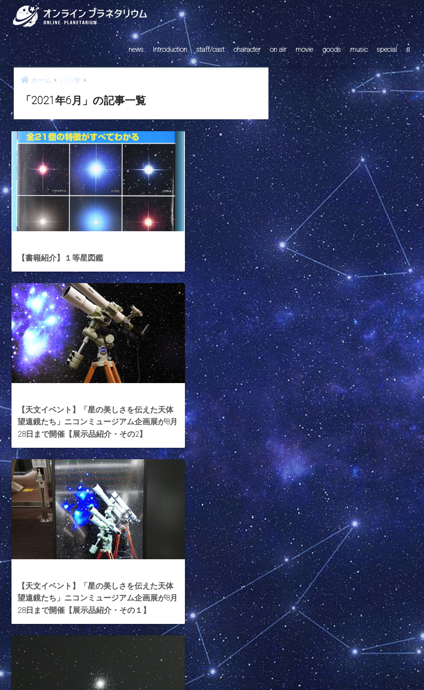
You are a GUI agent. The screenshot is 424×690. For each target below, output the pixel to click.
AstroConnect (218, 665)
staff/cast (210, 49)
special (387, 49)
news (136, 49)
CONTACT (177, 665)
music (359, 49)
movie (304, 49)
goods (331, 49)
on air (278, 49)
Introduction (170, 49)
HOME (212, 645)
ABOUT (256, 665)
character (247, 49)
